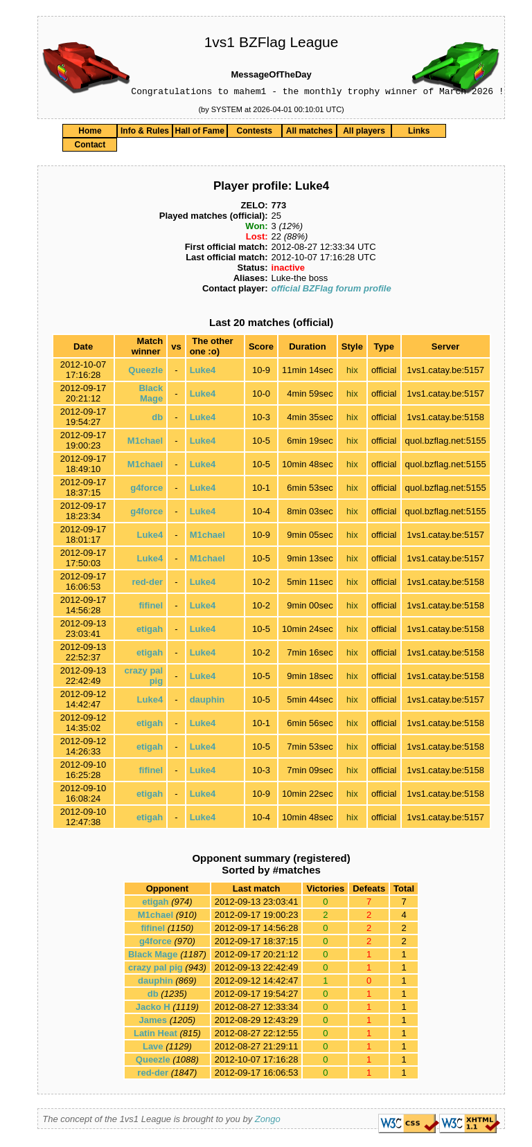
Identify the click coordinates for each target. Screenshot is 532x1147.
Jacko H (153, 1009)
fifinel (151, 607)
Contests (254, 133)
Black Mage (151, 395)
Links (418, 133)
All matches (309, 133)
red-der (147, 584)
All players (364, 133)
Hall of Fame (199, 133)
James (153, 1022)
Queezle (145, 372)
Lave (153, 1048)
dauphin (207, 701)
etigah (149, 631)
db (157, 419)
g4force (146, 490)
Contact (90, 147)
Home (89, 133)
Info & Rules (145, 133)
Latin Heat (155, 1035)
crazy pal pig (155, 969)
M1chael (145, 442)
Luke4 (203, 372)
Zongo (268, 1121)
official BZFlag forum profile (331, 290)
